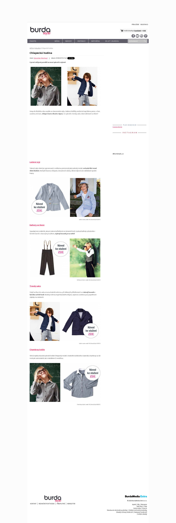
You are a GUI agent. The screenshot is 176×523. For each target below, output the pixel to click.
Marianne (144, 504)
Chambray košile (37, 349)
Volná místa (137, 508)
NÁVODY (68, 41)
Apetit (134, 504)
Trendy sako (35, 286)
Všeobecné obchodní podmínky (117, 510)
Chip (145, 506)
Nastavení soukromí (140, 512)
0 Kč (144, 31)
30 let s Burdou (112, 41)
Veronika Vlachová (40, 58)
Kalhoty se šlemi (37, 225)
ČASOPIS (33, 41)
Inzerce (144, 508)
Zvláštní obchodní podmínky (138, 510)
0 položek (137, 31)
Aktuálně (37, 48)
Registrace (144, 24)
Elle (138, 504)
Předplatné (61, 504)
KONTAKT (33, 504)
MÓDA (57, 41)
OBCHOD (45, 43)
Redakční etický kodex (46, 504)
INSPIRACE (81, 41)
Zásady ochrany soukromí (124, 512)
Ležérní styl (35, 162)
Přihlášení (135, 24)
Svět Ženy (140, 506)
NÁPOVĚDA (95, 41)
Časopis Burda (117, 127)
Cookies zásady (142, 514)
